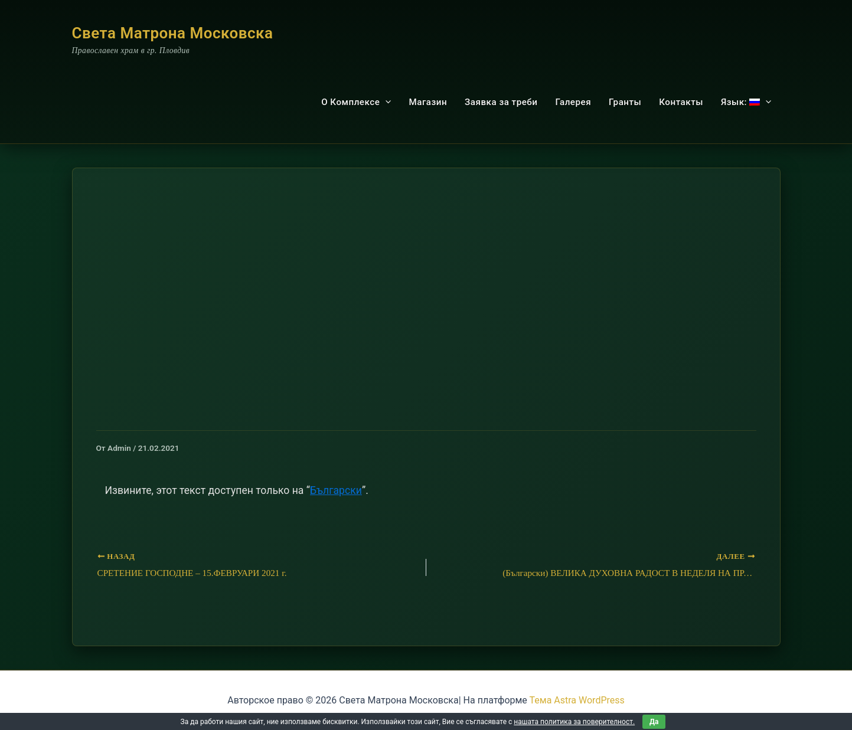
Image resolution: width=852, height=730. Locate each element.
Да (653, 722)
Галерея (573, 102)
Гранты (625, 102)
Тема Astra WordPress (577, 700)
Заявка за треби (501, 102)
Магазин (428, 102)
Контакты (681, 102)
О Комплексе (356, 102)
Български (336, 490)
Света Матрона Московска (172, 33)
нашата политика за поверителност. (574, 722)
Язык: (746, 102)
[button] (385, 102)
